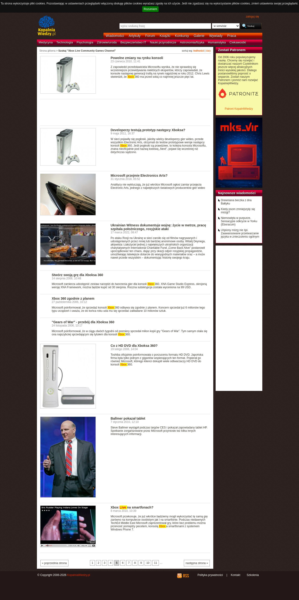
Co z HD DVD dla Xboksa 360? (134, 345)
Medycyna (46, 42)
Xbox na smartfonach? (132, 507)
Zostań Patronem (232, 50)
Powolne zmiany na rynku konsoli (137, 58)
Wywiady (216, 36)
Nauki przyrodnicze (163, 42)
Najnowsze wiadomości (237, 193)
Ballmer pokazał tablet (128, 418)
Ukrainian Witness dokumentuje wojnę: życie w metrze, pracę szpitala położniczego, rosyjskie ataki (158, 227)
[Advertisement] (125, 112)
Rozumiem (150, 9)
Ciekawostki (238, 42)
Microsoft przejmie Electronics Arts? (139, 175)
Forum (150, 36)
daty (208, 50)
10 (147, 563)
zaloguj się (252, 16)
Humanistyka (217, 42)
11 (155, 563)
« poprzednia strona (54, 563)
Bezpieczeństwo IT (133, 42)
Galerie (199, 36)
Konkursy (182, 36)
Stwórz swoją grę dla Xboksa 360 (77, 275)
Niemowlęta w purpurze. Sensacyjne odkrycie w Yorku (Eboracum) (239, 221)
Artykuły (135, 36)
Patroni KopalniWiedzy (239, 108)
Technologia (65, 42)
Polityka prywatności (210, 575)
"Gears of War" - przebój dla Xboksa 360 (83, 322)
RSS (186, 575)
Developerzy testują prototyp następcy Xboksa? (148, 130)
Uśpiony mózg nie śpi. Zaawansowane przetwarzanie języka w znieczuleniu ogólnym (240, 233)
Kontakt (235, 575)
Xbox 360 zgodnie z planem (73, 298)
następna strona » (196, 563)
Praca (231, 36)
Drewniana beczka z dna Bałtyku (236, 202)
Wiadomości (115, 36)
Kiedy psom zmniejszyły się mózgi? (238, 210)
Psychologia (85, 42)
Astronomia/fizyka (192, 42)
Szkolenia (253, 575)
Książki (165, 36)
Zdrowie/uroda (107, 42)
